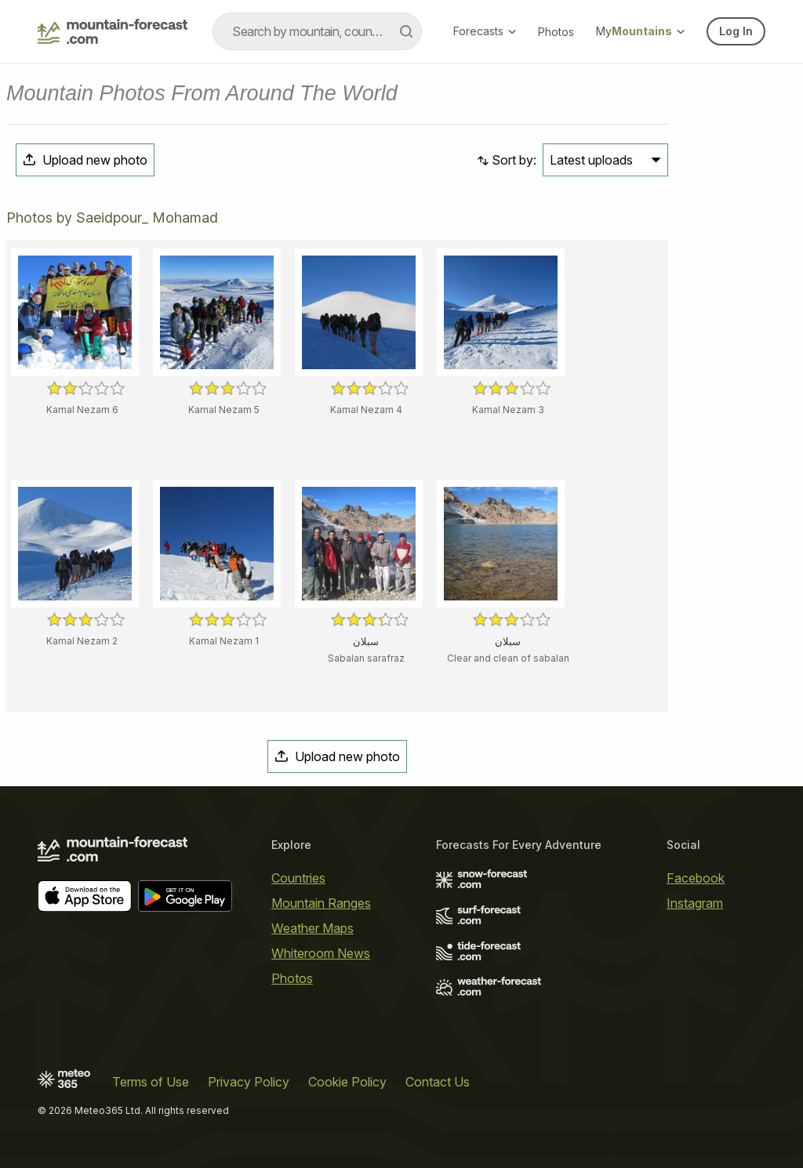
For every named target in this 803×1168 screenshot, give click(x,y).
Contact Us (437, 1082)
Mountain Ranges (321, 903)
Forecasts (484, 31)
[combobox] (317, 31)
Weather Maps (312, 928)
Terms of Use (150, 1082)
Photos (556, 31)
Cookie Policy (347, 1082)
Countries (298, 878)
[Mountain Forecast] (112, 31)
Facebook (696, 878)
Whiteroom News (320, 953)
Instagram (695, 903)
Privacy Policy (248, 1082)
